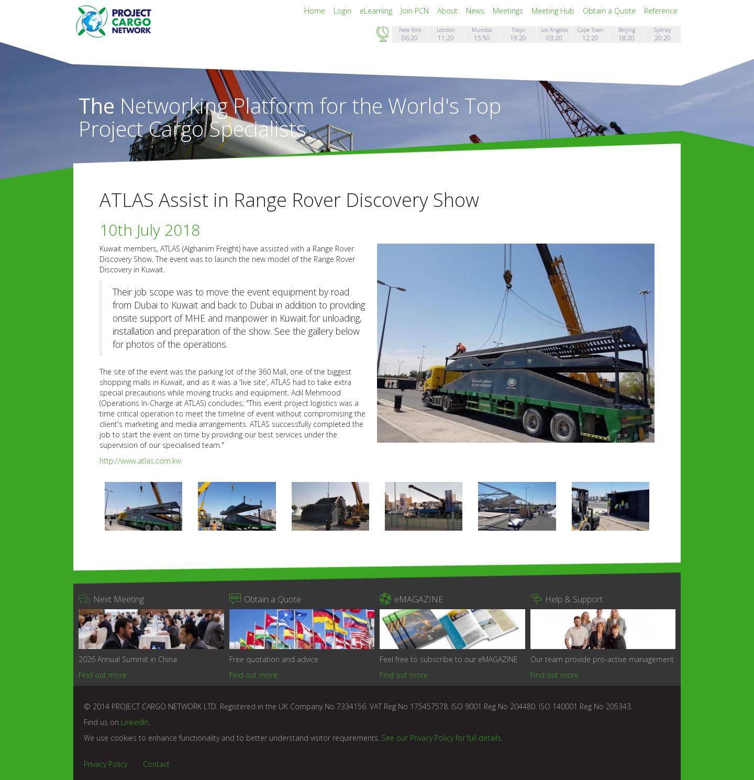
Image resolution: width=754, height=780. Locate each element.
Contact (156, 764)
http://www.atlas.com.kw (140, 461)
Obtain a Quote (610, 11)
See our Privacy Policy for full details (441, 738)
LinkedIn (135, 722)
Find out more (103, 675)
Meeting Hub (553, 11)
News (476, 11)
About (448, 11)
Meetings (509, 11)
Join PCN (416, 11)
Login (343, 11)
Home (315, 11)
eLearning (377, 11)
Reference (661, 11)
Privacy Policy (105, 764)
